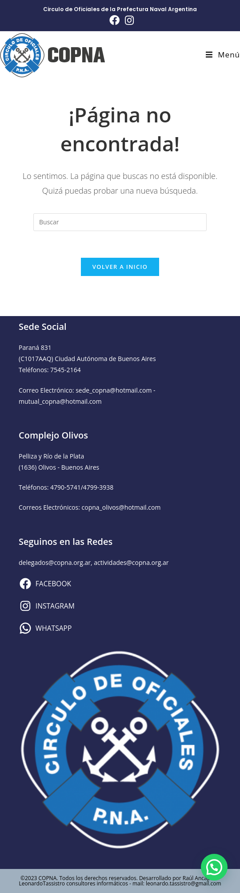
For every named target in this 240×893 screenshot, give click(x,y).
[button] (214, 867)
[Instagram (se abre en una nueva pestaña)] (128, 20)
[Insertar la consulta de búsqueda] (120, 222)
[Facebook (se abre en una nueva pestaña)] (114, 20)
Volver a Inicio (120, 267)
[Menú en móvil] (223, 54)
